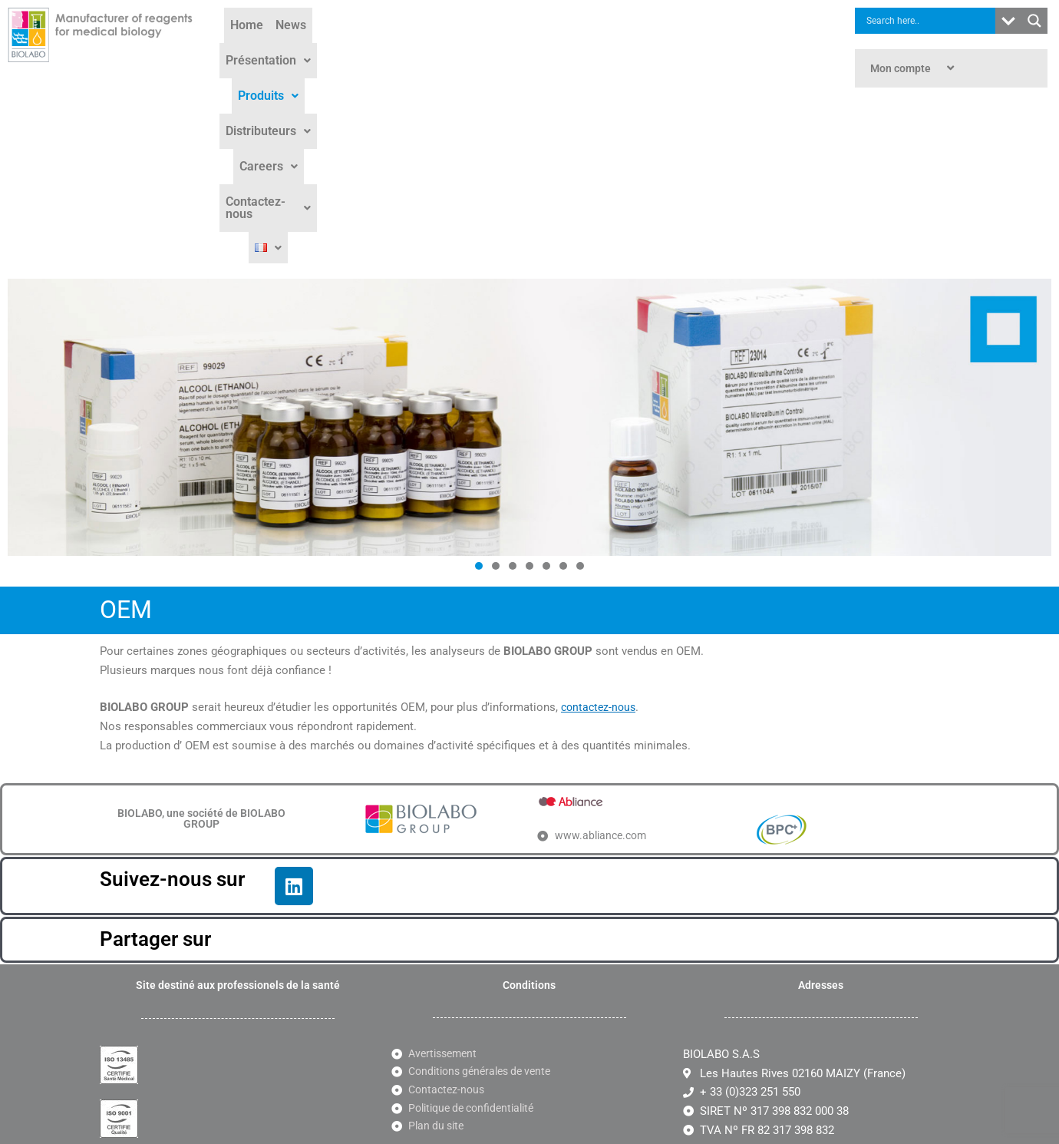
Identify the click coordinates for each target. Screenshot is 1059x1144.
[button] (377, 47)
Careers (631, 47)
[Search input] (928, 21)
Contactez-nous (723, 47)
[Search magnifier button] (1034, 21)
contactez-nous (600, 531)
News (307, 47)
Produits (462, 47)
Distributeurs (547, 47)
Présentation (377, 47)
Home (262, 47)
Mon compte (914, 68)
